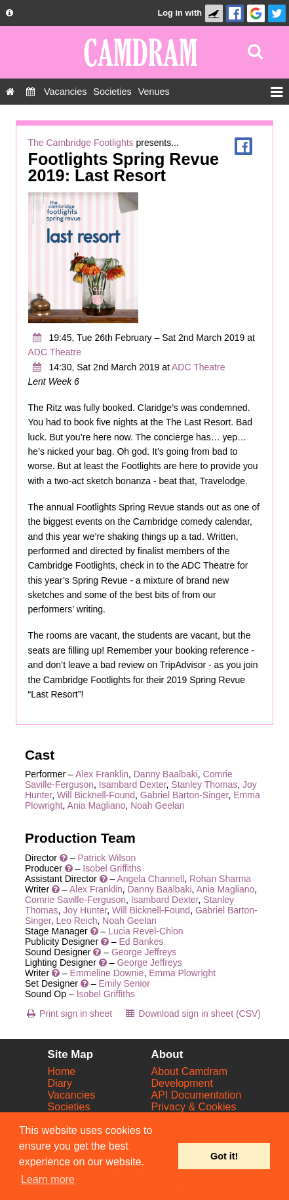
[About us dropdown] (9, 13)
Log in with (179, 13)
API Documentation (196, 1095)
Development (182, 1083)
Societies (69, 1106)
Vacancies (72, 1095)
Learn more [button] (48, 1179)
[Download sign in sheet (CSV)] (192, 1013)
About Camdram (189, 1071)
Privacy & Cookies (194, 1106)
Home (62, 1071)
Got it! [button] (224, 1156)
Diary (60, 1083)
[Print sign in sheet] (68, 1013)
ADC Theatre (54, 352)
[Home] (10, 92)
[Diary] (30, 92)
